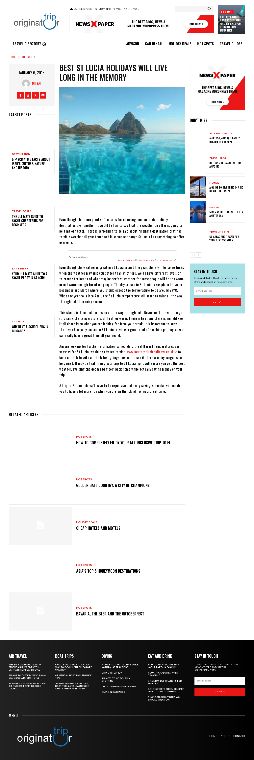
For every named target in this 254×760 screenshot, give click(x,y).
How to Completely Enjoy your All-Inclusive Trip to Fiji (124, 443)
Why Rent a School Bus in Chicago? (30, 328)
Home (12, 57)
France (214, 183)
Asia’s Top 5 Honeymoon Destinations (108, 571)
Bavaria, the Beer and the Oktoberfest (110, 614)
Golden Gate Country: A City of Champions (113, 485)
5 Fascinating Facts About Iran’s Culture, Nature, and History (31, 163)
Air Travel (226, 11)
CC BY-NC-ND (167, 260)
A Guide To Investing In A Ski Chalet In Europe (226, 189)
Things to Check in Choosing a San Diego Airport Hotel (27, 676)
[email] (217, 291)
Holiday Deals (86, 522)
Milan (36, 83)
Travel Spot (217, 158)
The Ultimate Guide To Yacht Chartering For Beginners (27, 220)
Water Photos (147, 260)
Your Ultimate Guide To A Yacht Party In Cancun (29, 275)
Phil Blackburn (127, 260)
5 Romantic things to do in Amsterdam (226, 214)
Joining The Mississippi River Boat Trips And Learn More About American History (72, 686)
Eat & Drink (20, 268)
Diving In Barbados (113, 692)
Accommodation (220, 133)
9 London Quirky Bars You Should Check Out (164, 698)
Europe (214, 207)
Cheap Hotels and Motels (98, 528)
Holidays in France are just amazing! (226, 164)
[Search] (209, 9)
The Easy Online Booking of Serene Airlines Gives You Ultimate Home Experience (230, 24)
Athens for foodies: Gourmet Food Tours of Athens (166, 690)
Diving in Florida (112, 673)
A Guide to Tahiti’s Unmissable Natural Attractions (120, 666)
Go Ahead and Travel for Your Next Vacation (224, 238)
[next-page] (198, 255)
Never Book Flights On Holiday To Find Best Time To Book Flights (28, 686)
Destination (21, 154)
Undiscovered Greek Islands (119, 686)
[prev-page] (192, 255)
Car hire (18, 321)
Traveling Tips (219, 232)
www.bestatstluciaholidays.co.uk (152, 351)
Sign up (217, 301)
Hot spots (28, 57)
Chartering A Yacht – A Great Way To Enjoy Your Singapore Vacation (73, 667)
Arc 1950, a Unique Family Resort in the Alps (224, 140)
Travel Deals (21, 211)
